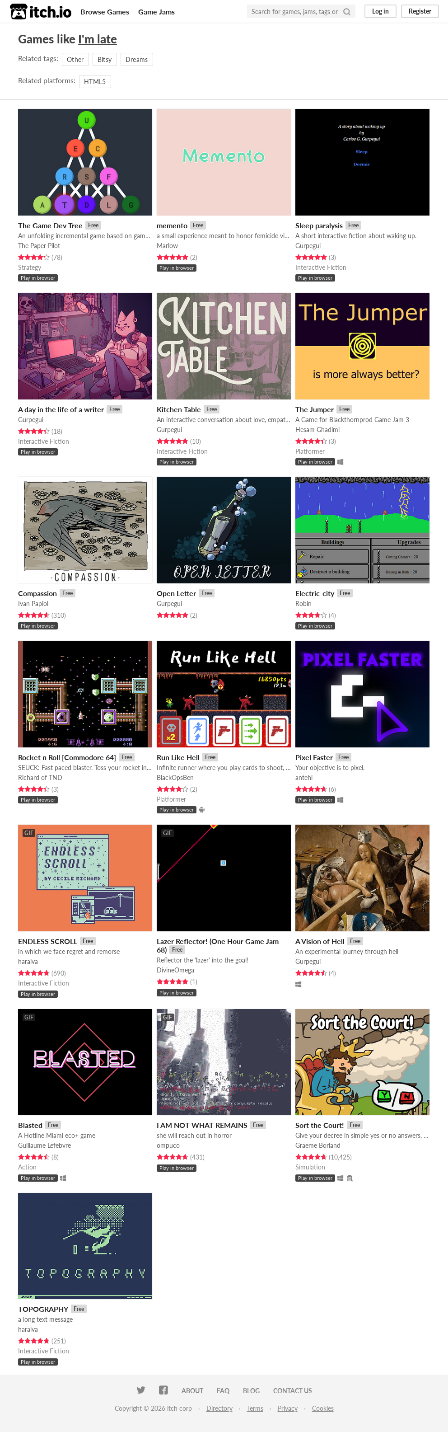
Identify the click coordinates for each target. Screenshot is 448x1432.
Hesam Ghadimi (317, 429)
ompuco (168, 1145)
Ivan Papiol (33, 603)
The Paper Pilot (39, 245)
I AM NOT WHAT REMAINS (202, 1125)
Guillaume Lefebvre (44, 1145)
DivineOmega (175, 970)
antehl (304, 777)
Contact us (292, 1390)
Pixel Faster (314, 757)
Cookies (323, 1408)
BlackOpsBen (175, 777)
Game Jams (156, 11)
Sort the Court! (319, 1125)
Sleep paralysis (319, 225)
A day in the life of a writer (61, 409)
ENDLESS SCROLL (47, 941)
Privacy (288, 1408)
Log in (380, 11)
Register (420, 11)
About (192, 1390)
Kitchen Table (179, 409)
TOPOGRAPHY (43, 1309)
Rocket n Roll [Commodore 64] (67, 757)
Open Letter (176, 593)
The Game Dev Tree (50, 225)
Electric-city (314, 593)
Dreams (137, 59)
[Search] (346, 11)
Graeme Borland (318, 1145)
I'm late (97, 39)
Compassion (37, 593)
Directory (219, 1408)
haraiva (28, 961)
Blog (251, 1390)
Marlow (167, 245)
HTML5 (95, 81)
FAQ (223, 1390)
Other (75, 59)
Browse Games (104, 11)
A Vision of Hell (320, 941)
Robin (303, 603)
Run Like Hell (178, 757)
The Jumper (314, 409)
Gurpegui (308, 245)
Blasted (30, 1125)
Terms (255, 1408)
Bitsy (105, 59)
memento (172, 225)
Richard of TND (40, 777)
